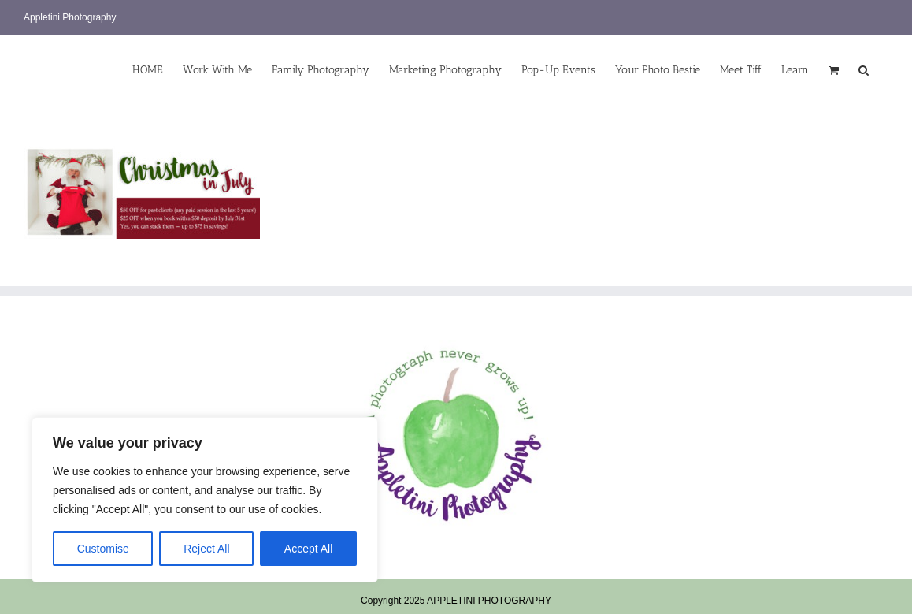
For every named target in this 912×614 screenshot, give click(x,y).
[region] (205, 499)
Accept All (308, 548)
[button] (863, 68)
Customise (103, 548)
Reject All (206, 548)
